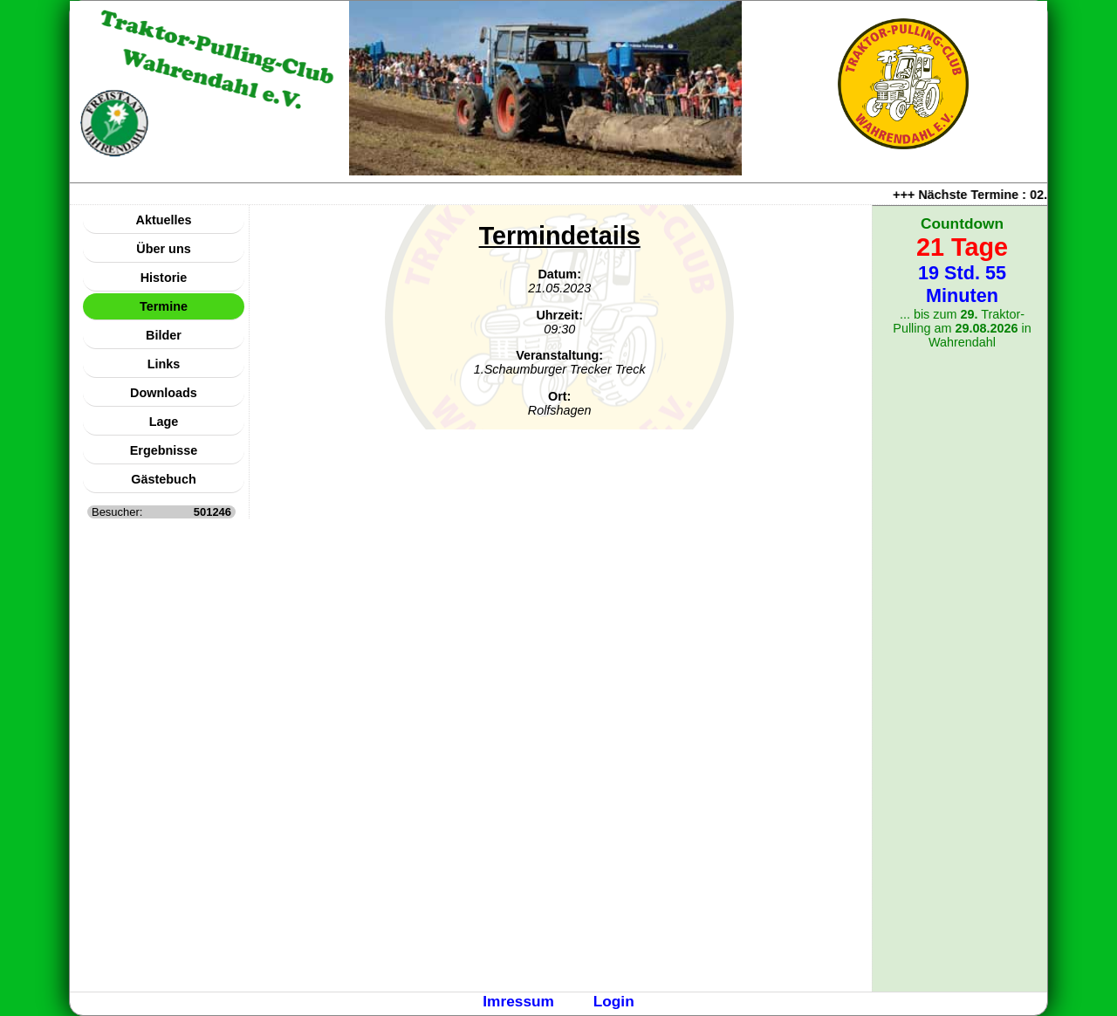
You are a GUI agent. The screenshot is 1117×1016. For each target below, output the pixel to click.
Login (613, 1001)
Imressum (518, 1001)
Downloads (163, 393)
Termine (164, 306)
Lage (164, 422)
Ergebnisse (164, 450)
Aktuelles (164, 220)
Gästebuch (163, 479)
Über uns (163, 249)
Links (164, 364)
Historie (164, 278)
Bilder (164, 335)
